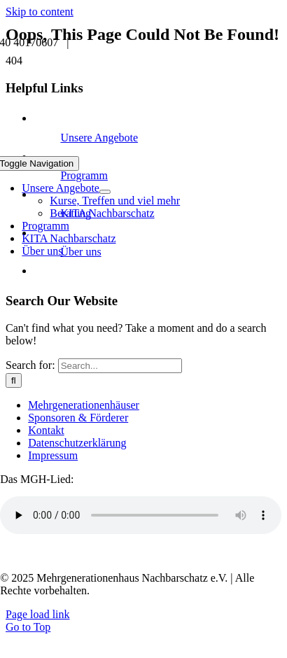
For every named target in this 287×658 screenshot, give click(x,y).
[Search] (14, 380)
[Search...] (120, 365)
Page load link (38, 614)
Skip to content (40, 12)
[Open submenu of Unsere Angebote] (105, 192)
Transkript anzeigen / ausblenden (86, 554)
